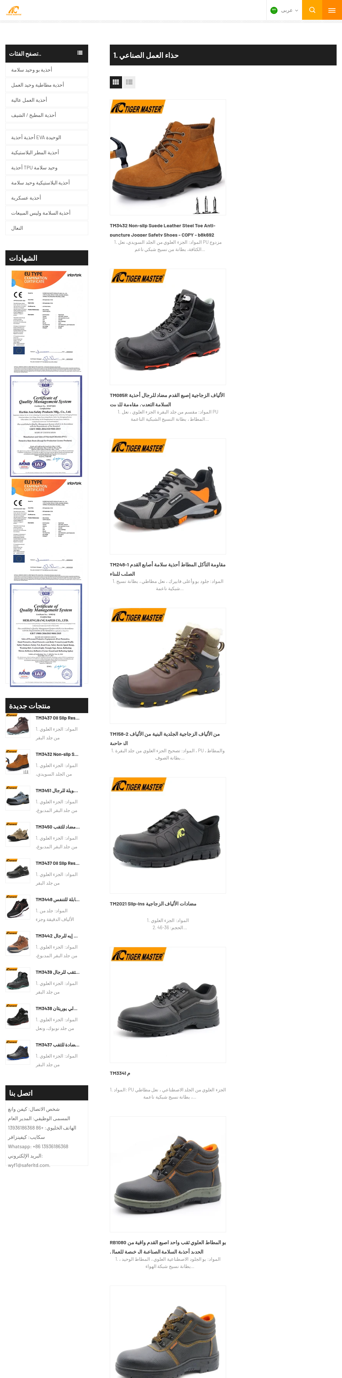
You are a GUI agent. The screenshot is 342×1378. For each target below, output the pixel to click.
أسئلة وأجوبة (84, 783)
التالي (209, 619)
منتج (8, 705)
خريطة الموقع (41, 783)
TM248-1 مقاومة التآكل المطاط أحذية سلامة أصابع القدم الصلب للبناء (298, 185)
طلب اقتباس (126, 783)
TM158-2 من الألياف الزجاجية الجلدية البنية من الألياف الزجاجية (143, 308)
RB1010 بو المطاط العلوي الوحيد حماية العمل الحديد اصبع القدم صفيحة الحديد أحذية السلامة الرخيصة (298, 557)
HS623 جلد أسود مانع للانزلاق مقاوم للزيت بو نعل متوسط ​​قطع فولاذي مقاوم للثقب (143, 557)
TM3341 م (276, 304)
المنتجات (306, 783)
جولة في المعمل (265, 783)
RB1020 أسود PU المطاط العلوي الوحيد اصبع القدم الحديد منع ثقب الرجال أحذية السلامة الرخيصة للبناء (221, 433)
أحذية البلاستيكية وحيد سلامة (146, 716)
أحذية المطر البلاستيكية (141, 728)
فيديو (8, 728)
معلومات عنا (17, 693)
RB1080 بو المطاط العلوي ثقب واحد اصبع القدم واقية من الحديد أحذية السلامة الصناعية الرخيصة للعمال (143, 433)
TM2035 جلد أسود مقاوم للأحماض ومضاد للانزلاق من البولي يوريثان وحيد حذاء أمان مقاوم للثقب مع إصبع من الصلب (301, 433)
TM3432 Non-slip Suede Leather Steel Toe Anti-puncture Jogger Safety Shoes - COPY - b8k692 (145, 185)
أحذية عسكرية (130, 705)
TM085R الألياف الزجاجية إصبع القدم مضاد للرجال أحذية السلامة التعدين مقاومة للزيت (222, 185)
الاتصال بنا (165, 783)
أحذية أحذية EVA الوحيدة (141, 693)
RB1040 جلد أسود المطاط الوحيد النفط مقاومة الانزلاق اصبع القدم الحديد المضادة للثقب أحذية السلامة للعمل (221, 557)
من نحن (198, 783)
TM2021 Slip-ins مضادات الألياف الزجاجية (222, 308)
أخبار (8, 716)
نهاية (228, 619)
